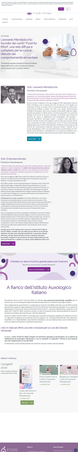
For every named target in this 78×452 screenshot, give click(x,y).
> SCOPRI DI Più (24, 399)
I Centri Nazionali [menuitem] (16, 19)
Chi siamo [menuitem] (5, 19)
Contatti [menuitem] (5, 22)
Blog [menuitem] (71, 19)
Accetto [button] (61, 9)
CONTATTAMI (32, 139)
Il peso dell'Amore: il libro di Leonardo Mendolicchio (27, 393)
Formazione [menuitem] (62, 19)
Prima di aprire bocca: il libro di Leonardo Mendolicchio (48, 379)
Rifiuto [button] (67, 9)
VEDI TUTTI (25, 402)
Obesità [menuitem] (38, 19)
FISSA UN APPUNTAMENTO (37, 269)
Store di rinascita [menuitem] (49, 19)
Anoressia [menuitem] (29, 19)
